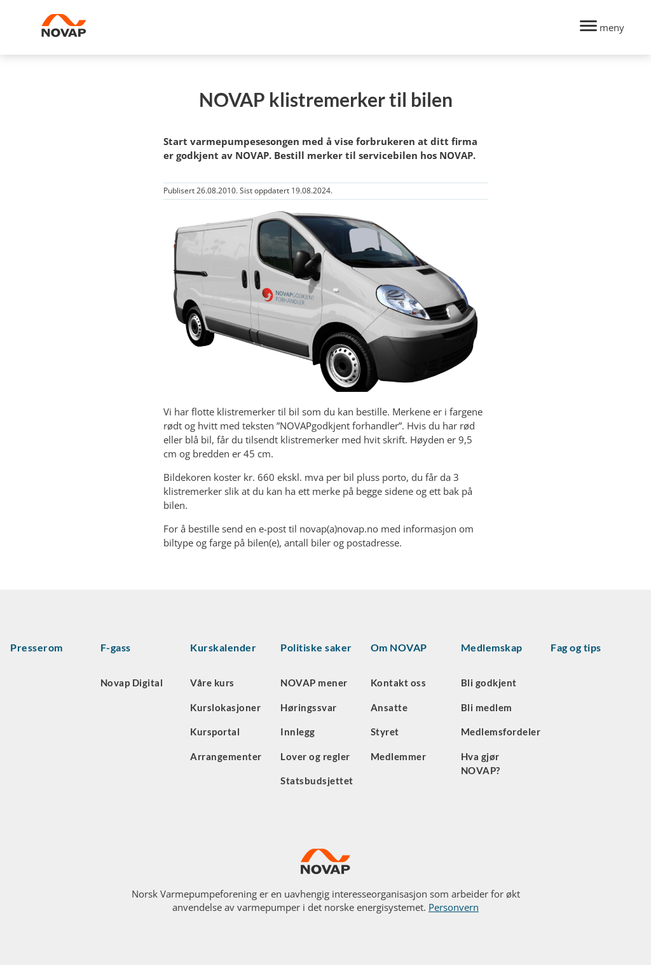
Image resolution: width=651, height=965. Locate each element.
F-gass (115, 647)
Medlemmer (399, 756)
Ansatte (389, 707)
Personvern (453, 907)
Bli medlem (486, 707)
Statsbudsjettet (316, 780)
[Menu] (602, 27)
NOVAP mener (314, 682)
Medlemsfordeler (501, 731)
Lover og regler (315, 756)
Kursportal (215, 731)
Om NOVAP (399, 647)
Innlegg (297, 731)
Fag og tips (576, 647)
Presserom (36, 647)
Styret (385, 731)
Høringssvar (308, 707)
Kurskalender (223, 647)
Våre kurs (212, 682)
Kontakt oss (399, 682)
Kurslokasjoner (225, 707)
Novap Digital (131, 682)
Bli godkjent (489, 682)
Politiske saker (316, 647)
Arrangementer (226, 756)
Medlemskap (492, 647)
